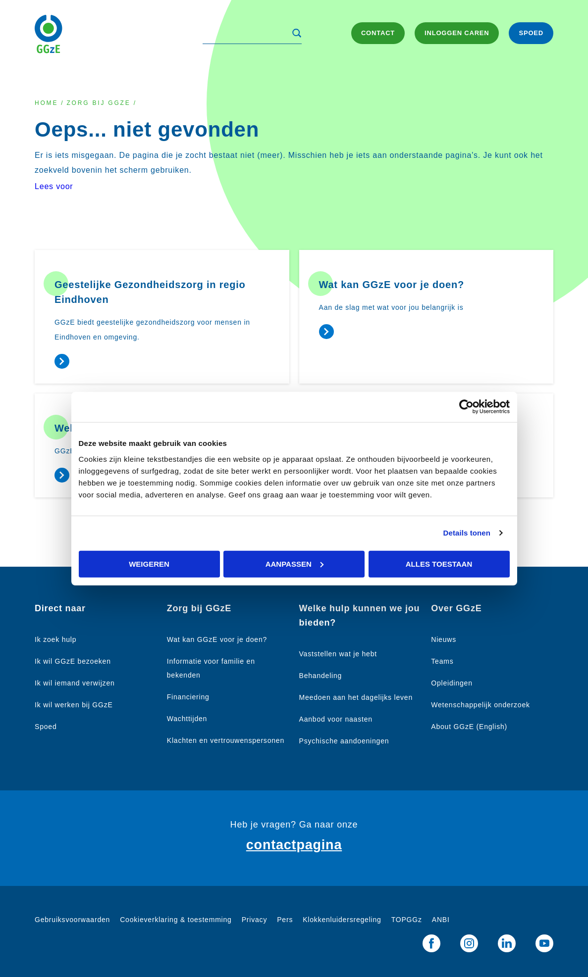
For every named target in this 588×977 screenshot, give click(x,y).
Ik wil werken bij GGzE (74, 705)
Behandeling (320, 676)
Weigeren (149, 563)
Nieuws (443, 639)
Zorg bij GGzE (98, 102)
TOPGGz (406, 920)
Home (46, 102)
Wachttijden (187, 719)
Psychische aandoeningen (344, 741)
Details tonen (466, 533)
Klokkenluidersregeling (342, 920)
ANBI (441, 920)
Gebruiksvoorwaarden (72, 920)
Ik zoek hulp (55, 639)
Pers (285, 920)
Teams (442, 661)
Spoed (45, 727)
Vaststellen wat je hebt (338, 654)
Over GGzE (456, 608)
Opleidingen (452, 683)
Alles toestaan (439, 563)
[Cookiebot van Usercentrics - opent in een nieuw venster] (466, 407)
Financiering (188, 697)
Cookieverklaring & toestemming (176, 920)
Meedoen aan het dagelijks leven (356, 697)
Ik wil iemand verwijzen (75, 683)
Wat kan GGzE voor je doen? (217, 639)
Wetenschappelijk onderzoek (480, 705)
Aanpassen (294, 563)
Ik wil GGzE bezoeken (73, 661)
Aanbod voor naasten (336, 719)
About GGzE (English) (469, 727)
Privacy (254, 920)
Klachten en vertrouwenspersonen (225, 740)
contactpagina (294, 844)
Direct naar (60, 608)
